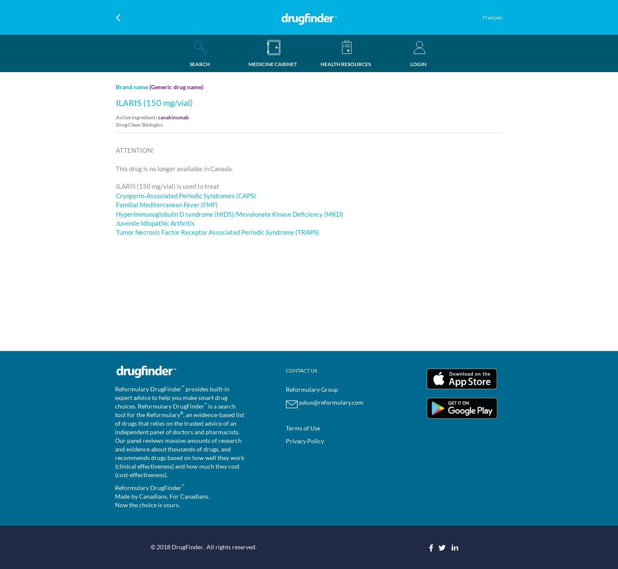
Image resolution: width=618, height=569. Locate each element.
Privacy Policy (305, 441)
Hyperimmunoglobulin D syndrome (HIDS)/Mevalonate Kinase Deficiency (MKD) (229, 214)
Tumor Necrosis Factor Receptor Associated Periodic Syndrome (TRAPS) (217, 232)
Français (492, 17)
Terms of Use (303, 428)
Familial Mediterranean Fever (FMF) (167, 205)
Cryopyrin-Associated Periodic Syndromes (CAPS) (186, 196)
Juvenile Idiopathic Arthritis (155, 223)
